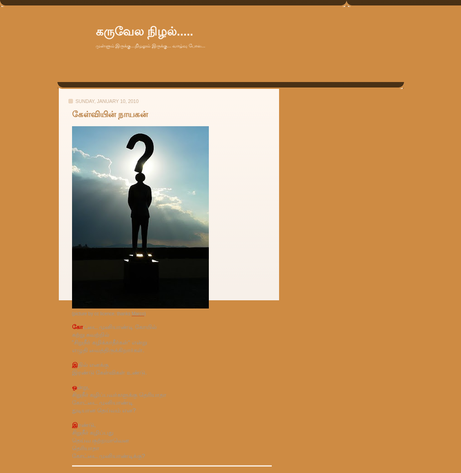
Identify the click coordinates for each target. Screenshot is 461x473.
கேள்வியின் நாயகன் (110, 114)
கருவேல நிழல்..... (144, 31)
